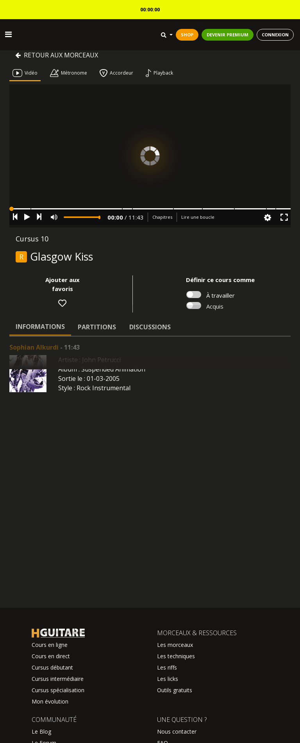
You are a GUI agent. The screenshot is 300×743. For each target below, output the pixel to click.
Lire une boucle (197, 217)
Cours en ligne (50, 644)
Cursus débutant (52, 667)
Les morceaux (175, 644)
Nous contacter (176, 731)
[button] (150, 208)
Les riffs (167, 667)
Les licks (167, 678)
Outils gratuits (174, 690)
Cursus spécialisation (58, 690)
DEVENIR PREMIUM (227, 35)
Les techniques (176, 656)
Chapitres (162, 217)
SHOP (187, 35)
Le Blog (41, 731)
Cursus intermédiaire (58, 678)
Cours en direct (51, 656)
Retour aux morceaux (56, 55)
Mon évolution (50, 701)
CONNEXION (275, 35)
